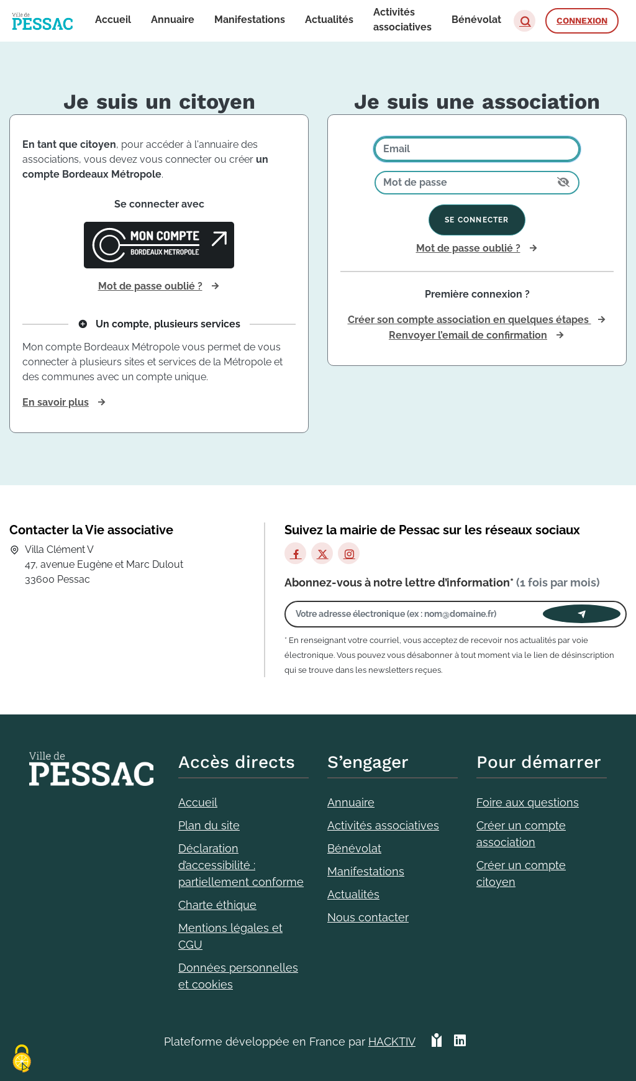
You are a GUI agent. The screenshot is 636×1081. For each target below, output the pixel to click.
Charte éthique (217, 904)
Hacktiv (392, 1041)
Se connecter (477, 220)
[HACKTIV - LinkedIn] (460, 1041)
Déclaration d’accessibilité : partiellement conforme (241, 865)
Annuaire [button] (172, 19)
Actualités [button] (329, 19)
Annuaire (351, 802)
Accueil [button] (113, 19)
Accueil (197, 802)
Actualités (353, 894)
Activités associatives (383, 825)
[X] (322, 553)
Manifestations (365, 871)
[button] (524, 21)
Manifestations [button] (249, 19)
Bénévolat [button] (476, 19)
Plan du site (209, 825)
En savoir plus (55, 402)
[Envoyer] (581, 613)
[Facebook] (295, 553)
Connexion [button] (581, 20)
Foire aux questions (527, 802)
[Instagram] (349, 553)
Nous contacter (368, 917)
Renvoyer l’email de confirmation (468, 335)
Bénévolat (354, 848)
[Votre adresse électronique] (417, 614)
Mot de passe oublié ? (150, 286)
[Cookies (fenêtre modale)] (21, 1059)
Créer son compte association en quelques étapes (469, 320)
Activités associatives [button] (402, 19)
